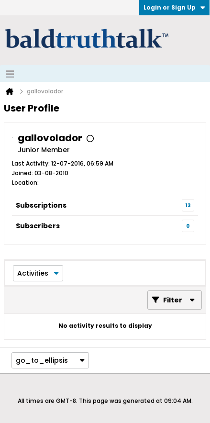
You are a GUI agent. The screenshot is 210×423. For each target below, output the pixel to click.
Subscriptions (41, 205)
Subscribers (38, 226)
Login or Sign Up (174, 7)
